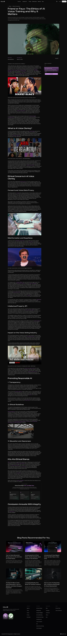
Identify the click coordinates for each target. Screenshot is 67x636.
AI (36, 612)
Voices (28, 612)
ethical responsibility (20, 463)
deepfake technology (20, 240)
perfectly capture (16, 135)
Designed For (25, 1)
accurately (31, 241)
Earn (47, 617)
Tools (28, 610)
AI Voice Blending (39, 614)
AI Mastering (38, 610)
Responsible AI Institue (25, 421)
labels (30, 394)
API (37, 623)
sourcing (24, 466)
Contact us (48, 612)
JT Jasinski (17, 73)
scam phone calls (16, 292)
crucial (17, 192)
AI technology (32, 131)
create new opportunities (29, 368)
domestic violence (21, 283)
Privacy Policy (58, 608)
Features (19, 1)
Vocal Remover (39, 619)
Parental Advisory (18, 391)
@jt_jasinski (22, 73)
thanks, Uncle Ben (30, 165)
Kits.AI (9, 462)
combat (28, 295)
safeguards (39, 299)
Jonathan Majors (19, 282)
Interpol (23, 71)
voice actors (12, 511)
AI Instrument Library (39, 617)
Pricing (28, 614)
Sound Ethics (17, 421)
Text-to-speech (39, 621)
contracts (19, 472)
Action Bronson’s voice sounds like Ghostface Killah (23, 70)
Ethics (47, 614)
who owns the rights (30, 309)
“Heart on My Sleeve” (21, 110)
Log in (60, 1)
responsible (27, 400)
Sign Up (28, 608)
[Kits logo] (5, 607)
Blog (47, 608)
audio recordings (32, 283)
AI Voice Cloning (39, 608)
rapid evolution (37, 320)
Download (28, 617)
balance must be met (32, 371)
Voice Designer (39, 628)
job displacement (30, 336)
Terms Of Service (59, 610)
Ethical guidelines (11, 411)
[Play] (24, 87)
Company (47, 610)
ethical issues (23, 181)
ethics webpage (20, 480)
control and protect (15, 465)
